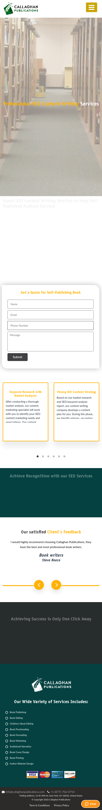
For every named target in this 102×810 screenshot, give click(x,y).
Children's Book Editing (21, 723)
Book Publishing (18, 712)
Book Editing (16, 717)
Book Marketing (18, 740)
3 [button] (48, 456)
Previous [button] (39, 585)
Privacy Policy (61, 805)
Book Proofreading (19, 729)
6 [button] (64, 456)
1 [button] (37, 456)
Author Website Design (22, 763)
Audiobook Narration (20, 746)
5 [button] (59, 456)
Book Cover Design (19, 752)
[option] (25, 413)
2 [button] (43, 456)
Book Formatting (18, 735)
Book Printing (17, 757)
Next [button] (56, 585)
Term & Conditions (39, 805)
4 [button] (53, 456)
